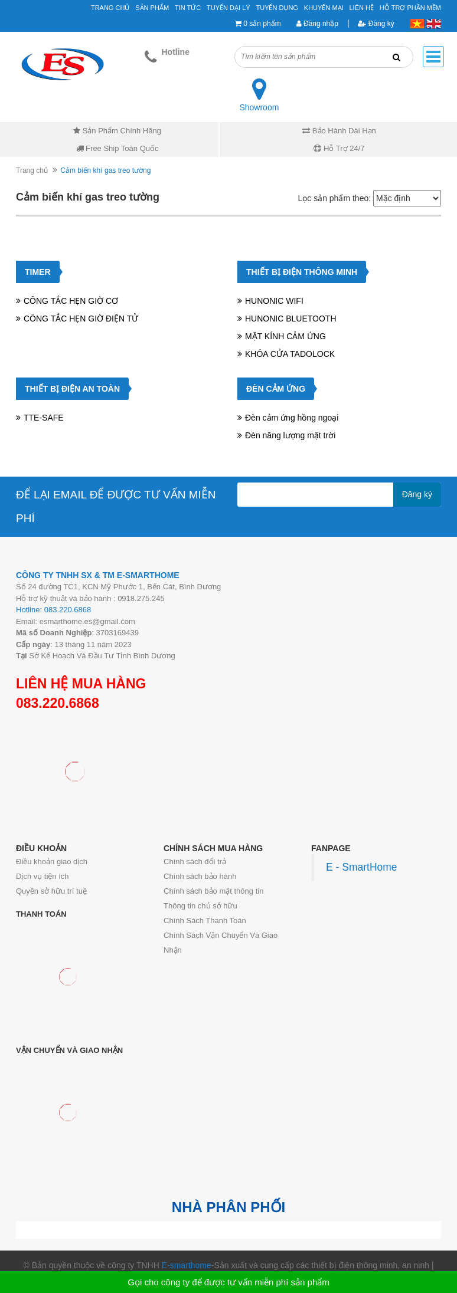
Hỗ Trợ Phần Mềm (410, 7)
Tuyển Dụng (277, 7)
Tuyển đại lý (228, 7)
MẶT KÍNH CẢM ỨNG (285, 336)
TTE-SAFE (44, 417)
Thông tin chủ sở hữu (200, 905)
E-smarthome (186, 1265)
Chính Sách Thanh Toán (205, 920)
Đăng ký (376, 23)
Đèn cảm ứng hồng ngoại (291, 417)
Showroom (259, 107)
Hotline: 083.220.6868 (53, 609)
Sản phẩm (152, 7)
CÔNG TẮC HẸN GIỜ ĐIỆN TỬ (81, 318)
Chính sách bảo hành (200, 876)
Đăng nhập (317, 23)
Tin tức (188, 7)
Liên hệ (362, 7)
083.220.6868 (57, 703)
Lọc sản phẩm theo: (334, 198)
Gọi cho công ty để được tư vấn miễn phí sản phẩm (228, 1282)
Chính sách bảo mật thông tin (213, 891)
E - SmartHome (361, 867)
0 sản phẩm (261, 23)
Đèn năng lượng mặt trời (290, 435)
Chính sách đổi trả (195, 861)
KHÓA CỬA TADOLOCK (290, 354)
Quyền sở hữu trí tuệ (51, 891)
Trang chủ (110, 7)
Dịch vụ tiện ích (42, 876)
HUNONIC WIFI (274, 301)
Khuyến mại (324, 7)
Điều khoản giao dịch (51, 861)
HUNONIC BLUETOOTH (291, 318)
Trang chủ (32, 170)
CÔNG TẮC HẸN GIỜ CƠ (71, 301)
